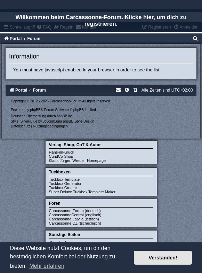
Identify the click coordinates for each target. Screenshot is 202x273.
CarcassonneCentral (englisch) (75, 215)
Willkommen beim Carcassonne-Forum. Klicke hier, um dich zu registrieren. (100, 20)
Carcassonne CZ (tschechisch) (75, 223)
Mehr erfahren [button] (46, 266)
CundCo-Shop (61, 156)
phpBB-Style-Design (78, 121)
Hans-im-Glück (61, 152)
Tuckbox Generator (65, 183)
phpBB (35, 110)
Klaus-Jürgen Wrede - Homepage (77, 160)
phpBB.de (64, 116)
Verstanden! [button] (163, 257)
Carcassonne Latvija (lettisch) (74, 219)
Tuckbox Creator (63, 188)
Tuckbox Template (64, 179)
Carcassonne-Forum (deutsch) (75, 211)
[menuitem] (195, 38)
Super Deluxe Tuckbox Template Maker (82, 192)
